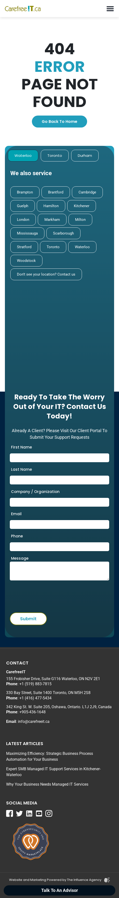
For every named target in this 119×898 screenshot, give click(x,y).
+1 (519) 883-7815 (35, 684)
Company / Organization (35, 491)
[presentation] (39, 595)
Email (16, 513)
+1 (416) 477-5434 (35, 698)
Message (19, 558)
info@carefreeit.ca (34, 721)
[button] (110, 8)
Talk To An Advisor (59, 890)
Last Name (21, 469)
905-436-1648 (34, 712)
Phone (17, 536)
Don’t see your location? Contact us (46, 274)
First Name (21, 447)
